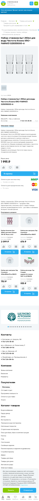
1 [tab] (8, 326)
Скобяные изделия (7, 445)
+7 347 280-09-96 (7, 347)
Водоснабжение (7, 410)
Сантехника (5, 442)
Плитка (3, 436)
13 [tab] (30, 326)
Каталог (13, 21)
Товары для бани (7, 458)
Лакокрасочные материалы (11, 423)
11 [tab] (27, 326)
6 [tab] (17, 326)
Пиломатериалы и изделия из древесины (15, 448)
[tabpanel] (19, 317)
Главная (3, 21)
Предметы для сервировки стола (16, 25)
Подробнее (24, 485)
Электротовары (7, 468)
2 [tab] (10, 326)
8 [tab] (21, 326)
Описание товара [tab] (7, 126)
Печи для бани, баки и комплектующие (15, 432)
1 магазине (7, 237)
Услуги (3, 400)
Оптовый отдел (6, 390)
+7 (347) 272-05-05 (12, 2)
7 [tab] (19, 326)
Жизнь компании (6, 370)
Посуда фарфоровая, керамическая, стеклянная (20, 30)
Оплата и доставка (8, 397)
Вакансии (4, 373)
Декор (3, 416)
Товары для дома (27, 21)
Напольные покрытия (8, 426)
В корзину (19, 174)
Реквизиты (4, 377)
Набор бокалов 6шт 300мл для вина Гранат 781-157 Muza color (9, 232)
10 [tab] (25, 326)
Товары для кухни (10, 23)
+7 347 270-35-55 (7, 341)
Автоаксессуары (7, 464)
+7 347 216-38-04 (7, 359)
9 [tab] (23, 326)
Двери (3, 455)
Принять (11, 490)
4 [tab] (13, 326)
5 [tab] (15, 326)
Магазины (6, 387)
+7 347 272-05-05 (25, 121)
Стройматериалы (7, 452)
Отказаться (28, 490)
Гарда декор (5, 413)
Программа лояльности (9, 393)
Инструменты (6, 420)
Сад (2, 439)
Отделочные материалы (10, 429)
